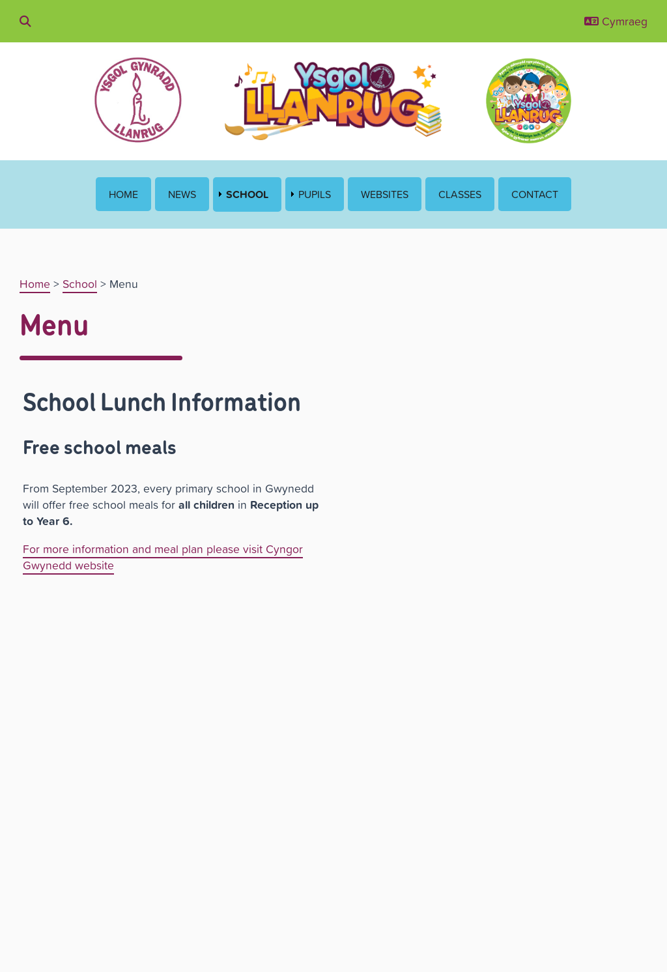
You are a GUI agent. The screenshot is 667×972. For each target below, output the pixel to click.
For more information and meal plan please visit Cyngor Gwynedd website (163, 557)
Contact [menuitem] (534, 194)
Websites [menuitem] (384, 194)
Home (35, 284)
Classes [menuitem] (459, 194)
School (80, 284)
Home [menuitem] (123, 194)
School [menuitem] (247, 194)
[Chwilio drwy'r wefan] (25, 21)
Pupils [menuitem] (314, 194)
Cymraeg (615, 21)
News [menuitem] (182, 194)
